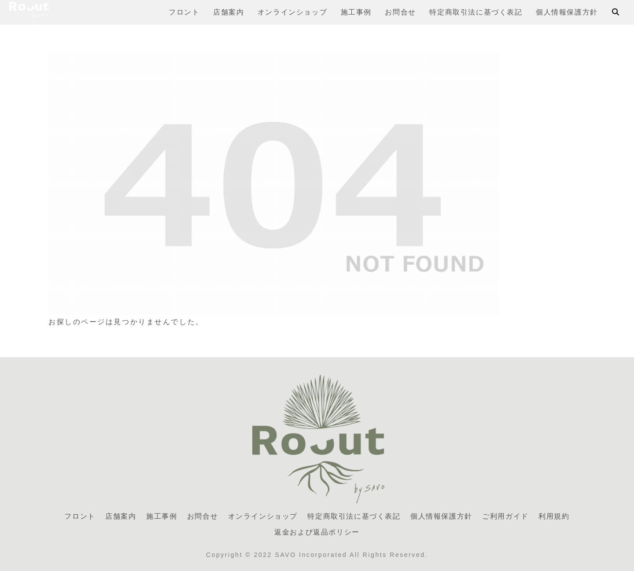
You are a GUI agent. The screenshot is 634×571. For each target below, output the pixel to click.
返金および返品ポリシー (317, 532)
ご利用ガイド (505, 516)
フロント (79, 516)
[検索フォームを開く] (615, 12)
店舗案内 (120, 516)
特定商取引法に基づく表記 (353, 516)
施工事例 (161, 516)
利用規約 (553, 516)
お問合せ (202, 516)
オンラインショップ (263, 516)
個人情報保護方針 (441, 516)
